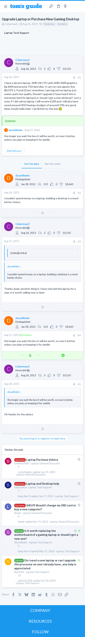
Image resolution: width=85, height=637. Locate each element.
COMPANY (40, 610)
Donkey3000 (21, 463)
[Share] (74, 77)
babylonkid (20, 487)
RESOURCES (40, 621)
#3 (79, 241)
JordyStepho (25, 472)
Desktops (49, 23)
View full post (14, 150)
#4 (79, 335)
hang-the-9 (24, 496)
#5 (79, 384)
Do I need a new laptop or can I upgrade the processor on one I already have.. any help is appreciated (45, 564)
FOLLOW (40, 631)
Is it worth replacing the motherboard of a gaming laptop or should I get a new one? (46, 534)
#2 (79, 192)
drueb (17, 512)
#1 (79, 77)
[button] (5, 6)
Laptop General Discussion (45, 463)
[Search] (80, 6)
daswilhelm (15, 130)
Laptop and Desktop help (42, 483)
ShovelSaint (20, 542)
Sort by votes (53, 163)
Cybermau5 (11, 23)
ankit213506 (25, 581)
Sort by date (31, 163)
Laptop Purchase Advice (42, 459)
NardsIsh (19, 571)
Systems (62, 23)
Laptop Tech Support (40, 487)
